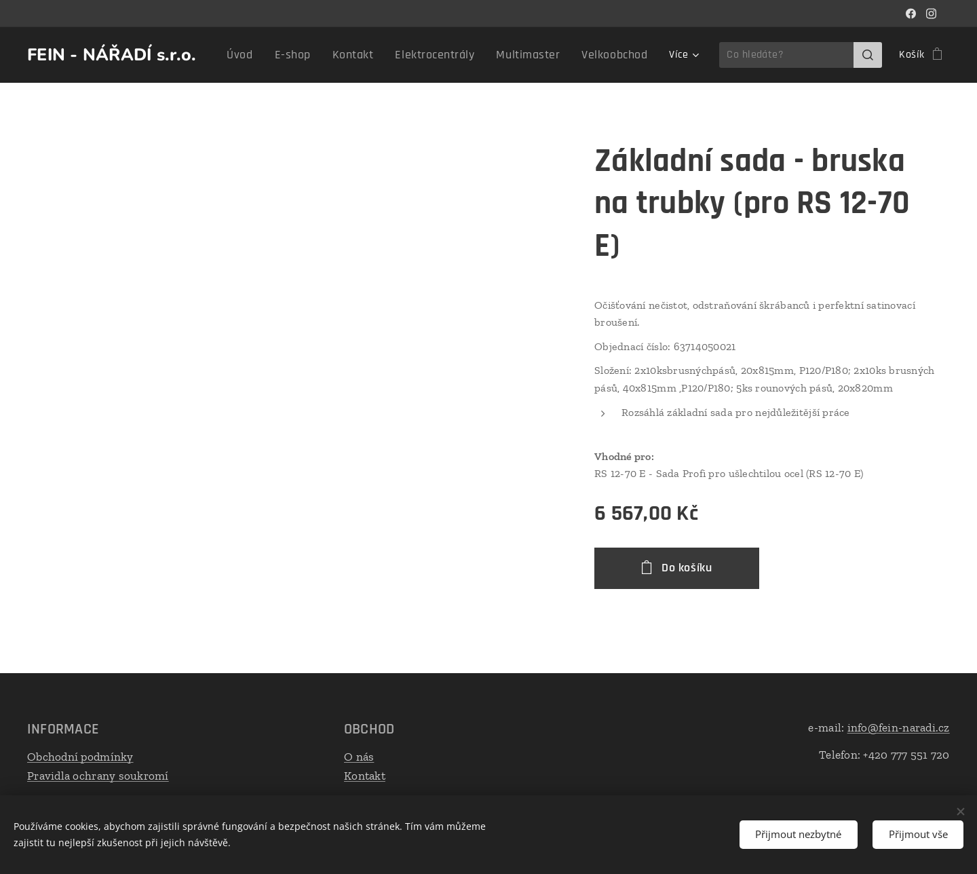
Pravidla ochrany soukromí (98, 775)
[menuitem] (274, 55)
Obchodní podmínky (80, 756)
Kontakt (364, 775)
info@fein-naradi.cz (898, 727)
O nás (359, 756)
